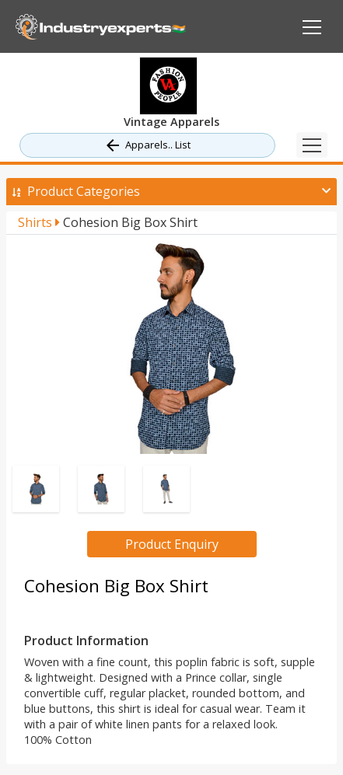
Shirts (39, 222)
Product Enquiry (172, 544)
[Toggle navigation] (311, 145)
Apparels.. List (147, 145)
